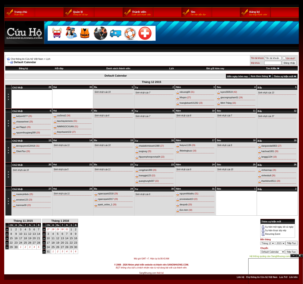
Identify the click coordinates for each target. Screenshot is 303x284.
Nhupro (183, 97)
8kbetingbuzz (186, 151)
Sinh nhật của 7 (143, 93)
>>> (8, 97)
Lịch (48, 59)
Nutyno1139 (185, 145)
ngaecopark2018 (106, 193)
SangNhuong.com (147, 273)
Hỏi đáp (59, 68)
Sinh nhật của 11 (62, 145)
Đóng (300, 255)
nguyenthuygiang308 (26, 132)
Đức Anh (184, 210)
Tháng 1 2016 (60, 220)
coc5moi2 (61, 115)
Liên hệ (240, 277)
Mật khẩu (255, 63)
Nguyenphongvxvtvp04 (149, 157)
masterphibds (22, 194)
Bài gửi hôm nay (215, 68)
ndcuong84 (185, 92)
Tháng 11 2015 (23, 220)
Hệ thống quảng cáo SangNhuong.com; (270, 256)
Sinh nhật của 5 (61, 169)
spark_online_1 (105, 204)
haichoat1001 (267, 151)
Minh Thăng (226, 103)
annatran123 (22, 200)
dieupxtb (184, 204)
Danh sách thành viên (118, 68)
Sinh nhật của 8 (183, 115)
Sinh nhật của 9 (224, 145)
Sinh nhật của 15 (225, 169)
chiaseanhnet (22, 122)
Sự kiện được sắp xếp (275, 230)
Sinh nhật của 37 (266, 116)
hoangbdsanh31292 (189, 103)
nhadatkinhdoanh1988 (149, 146)
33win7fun (21, 151)
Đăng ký (23, 68)
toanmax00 (21, 205)
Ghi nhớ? (289, 58)
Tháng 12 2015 (151, 82)
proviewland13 (186, 199)
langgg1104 (266, 157)
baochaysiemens (65, 121)
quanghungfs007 (146, 181)
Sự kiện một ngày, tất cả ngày (279, 227)
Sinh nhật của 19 (102, 92)
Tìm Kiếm (271, 68)
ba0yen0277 (22, 116)
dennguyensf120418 (25, 146)
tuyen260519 (227, 92)
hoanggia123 (145, 175)
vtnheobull (266, 175)
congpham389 (145, 170)
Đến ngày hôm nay (237, 76)
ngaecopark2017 (106, 199)
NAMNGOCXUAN (65, 126)
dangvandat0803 (269, 146)
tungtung (143, 151)
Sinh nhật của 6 (101, 115)
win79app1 (21, 127)
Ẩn (293, 255)
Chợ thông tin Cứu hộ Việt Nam (27, 59)
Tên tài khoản (257, 58)
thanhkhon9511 (268, 181)
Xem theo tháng (259, 76)
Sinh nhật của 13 (266, 93)
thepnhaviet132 (64, 132)
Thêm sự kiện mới (283, 76)
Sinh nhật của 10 (102, 145)
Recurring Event (272, 234)
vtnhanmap (266, 170)
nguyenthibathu (187, 193)
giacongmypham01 (229, 97)
